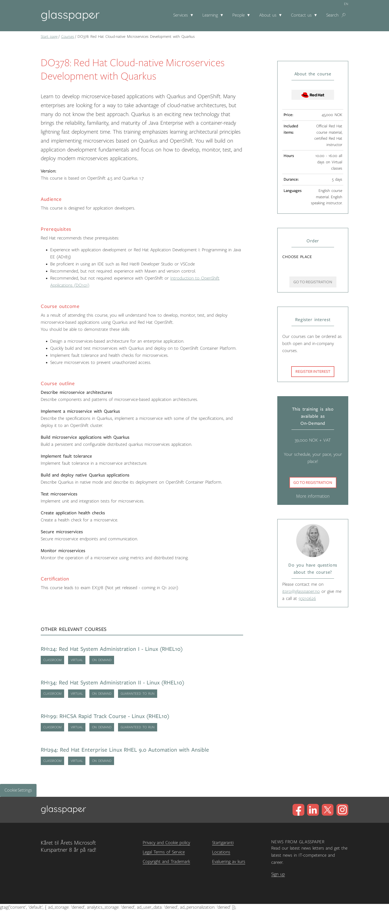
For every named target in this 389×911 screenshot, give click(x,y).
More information (313, 496)
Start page (49, 36)
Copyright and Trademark (166, 861)
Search (332, 15)
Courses (67, 36)
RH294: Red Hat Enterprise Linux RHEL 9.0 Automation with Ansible (125, 750)
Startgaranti (223, 842)
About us (268, 15)
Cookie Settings (18, 790)
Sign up (278, 874)
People (238, 15)
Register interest (312, 371)
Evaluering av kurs (228, 861)
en (346, 4)
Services (180, 15)
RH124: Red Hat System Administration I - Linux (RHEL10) (112, 649)
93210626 (307, 598)
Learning (210, 15)
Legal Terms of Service (164, 852)
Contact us (301, 15)
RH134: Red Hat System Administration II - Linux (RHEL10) (112, 683)
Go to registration (312, 482)
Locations (221, 852)
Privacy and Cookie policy (166, 842)
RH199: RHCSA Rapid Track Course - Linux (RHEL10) (105, 716)
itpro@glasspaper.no (301, 591)
